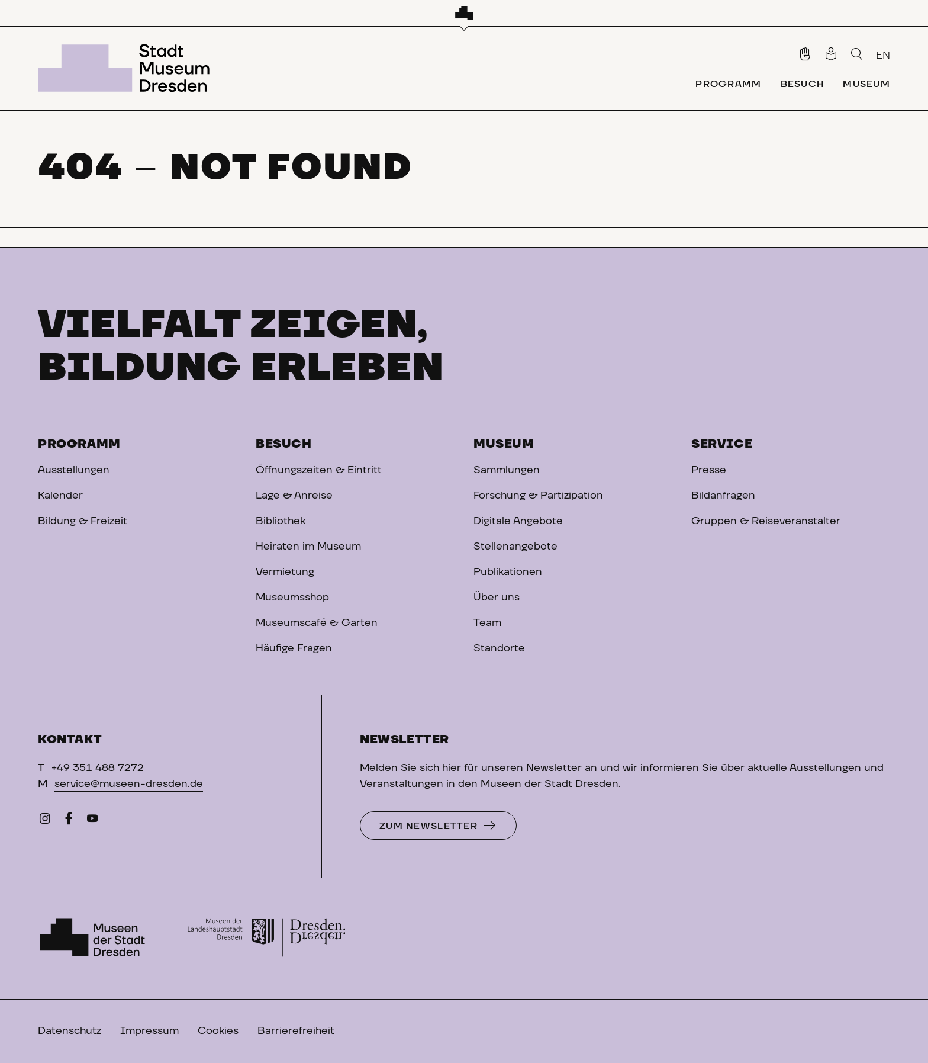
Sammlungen (506, 470)
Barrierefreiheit (295, 1031)
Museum (503, 444)
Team (487, 623)
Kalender (60, 495)
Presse (708, 470)
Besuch (284, 444)
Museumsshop (292, 597)
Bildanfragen (723, 495)
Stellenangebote (515, 546)
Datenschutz (69, 1031)
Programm (79, 444)
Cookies (218, 1031)
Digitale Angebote (518, 521)
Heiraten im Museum (308, 546)
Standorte (499, 648)
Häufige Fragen (294, 648)
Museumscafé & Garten (317, 623)
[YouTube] (92, 821)
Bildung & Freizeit (82, 521)
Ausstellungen (73, 470)
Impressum (149, 1031)
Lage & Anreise (294, 495)
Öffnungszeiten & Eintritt (319, 470)
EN (883, 55)
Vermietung (285, 572)
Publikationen (507, 572)
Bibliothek (280, 521)
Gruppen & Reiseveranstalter (765, 521)
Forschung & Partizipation (538, 495)
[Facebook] (69, 821)
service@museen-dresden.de (128, 784)
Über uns (496, 597)
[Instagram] (45, 821)
